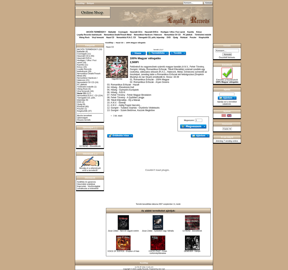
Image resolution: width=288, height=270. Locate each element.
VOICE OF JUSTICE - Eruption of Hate (123, 251)
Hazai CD (119, 43)
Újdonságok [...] (90, 128)
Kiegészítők (204, 37)
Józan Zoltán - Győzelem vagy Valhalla (158, 231)
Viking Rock (84, 37)
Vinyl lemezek (98, 37)
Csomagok (123, 32)
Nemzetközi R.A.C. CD (126, 37)
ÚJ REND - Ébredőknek (90, 145)
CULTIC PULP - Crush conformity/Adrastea (158, 252)
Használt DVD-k (151, 32)
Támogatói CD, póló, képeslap (151, 37)
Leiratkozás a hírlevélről (87, 188)
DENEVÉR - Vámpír (192, 251)
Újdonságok (82, 118)
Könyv (199, 32)
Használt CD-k (136, 32)
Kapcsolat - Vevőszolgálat (88, 186)
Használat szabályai (86, 184)
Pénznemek (227, 124)
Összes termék (83, 120)
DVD (169, 37)
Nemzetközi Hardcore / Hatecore (148, 35)
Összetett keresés (227, 57)
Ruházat (184, 37)
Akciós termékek (84, 115)
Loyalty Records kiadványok (89, 35)
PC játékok (187, 35)
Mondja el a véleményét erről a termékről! (90, 168)
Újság (175, 37)
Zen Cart (162, 269)
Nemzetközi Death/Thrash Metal (118, 35)
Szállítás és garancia (86, 182)
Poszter (193, 37)
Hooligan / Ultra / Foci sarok (173, 32)
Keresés (227, 46)
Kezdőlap (80, 3)
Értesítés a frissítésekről (227, 80)
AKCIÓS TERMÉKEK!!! (96, 32)
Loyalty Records (142, 269)
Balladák (112, 32)
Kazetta (190, 32)
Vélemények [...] (90, 154)
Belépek (90, 3)
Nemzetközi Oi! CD (172, 35)
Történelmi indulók (203, 35)
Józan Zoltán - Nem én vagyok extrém (123, 231)
